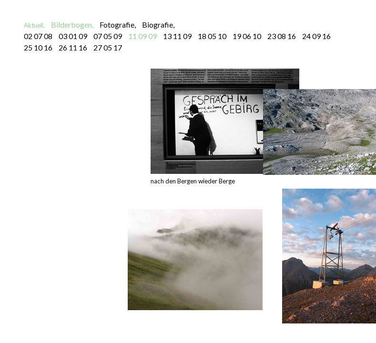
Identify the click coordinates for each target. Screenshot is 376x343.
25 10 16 (38, 47)
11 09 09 (142, 35)
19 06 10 (247, 35)
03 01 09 (73, 35)
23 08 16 (281, 35)
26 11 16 (73, 47)
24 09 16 (316, 35)
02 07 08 (38, 35)
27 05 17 (107, 47)
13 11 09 (177, 35)
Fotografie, (118, 24)
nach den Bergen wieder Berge (225, 127)
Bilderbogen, (72, 24)
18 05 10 (212, 35)
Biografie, (158, 24)
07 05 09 (107, 35)
